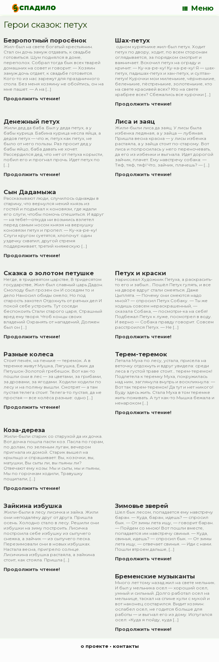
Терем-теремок (141, 354)
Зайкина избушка (33, 505)
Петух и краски (140, 273)
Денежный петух (32, 121)
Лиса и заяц (135, 121)
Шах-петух (132, 40)
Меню (198, 8)
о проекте (94, 646)
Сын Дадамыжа (30, 192)
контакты (126, 646)
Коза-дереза (24, 430)
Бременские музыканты (155, 576)
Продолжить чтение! (34, 98)
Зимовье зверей (141, 505)
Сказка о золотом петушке (49, 273)
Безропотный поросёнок (45, 40)
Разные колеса (29, 354)
